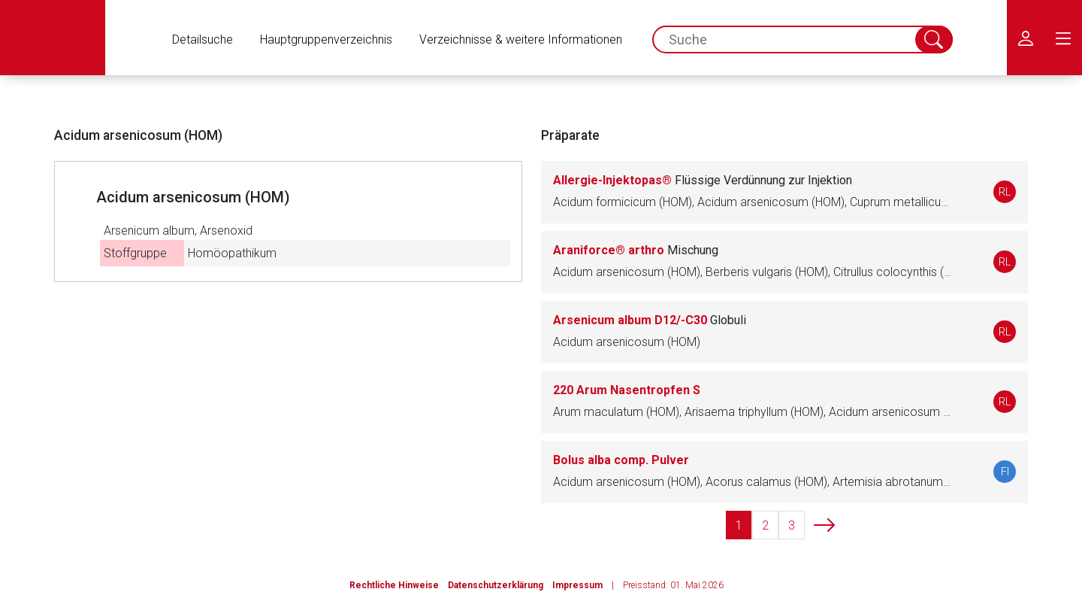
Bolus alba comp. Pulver (621, 460)
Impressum (577, 585)
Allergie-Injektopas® (702, 180)
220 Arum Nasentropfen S (626, 390)
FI (1005, 471)
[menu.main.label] (1063, 38)
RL (1005, 192)
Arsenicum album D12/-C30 (649, 320)
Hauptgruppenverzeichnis (326, 39)
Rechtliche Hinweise (394, 585)
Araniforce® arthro (635, 250)
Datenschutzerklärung (495, 585)
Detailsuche (202, 39)
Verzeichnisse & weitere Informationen (520, 39)
